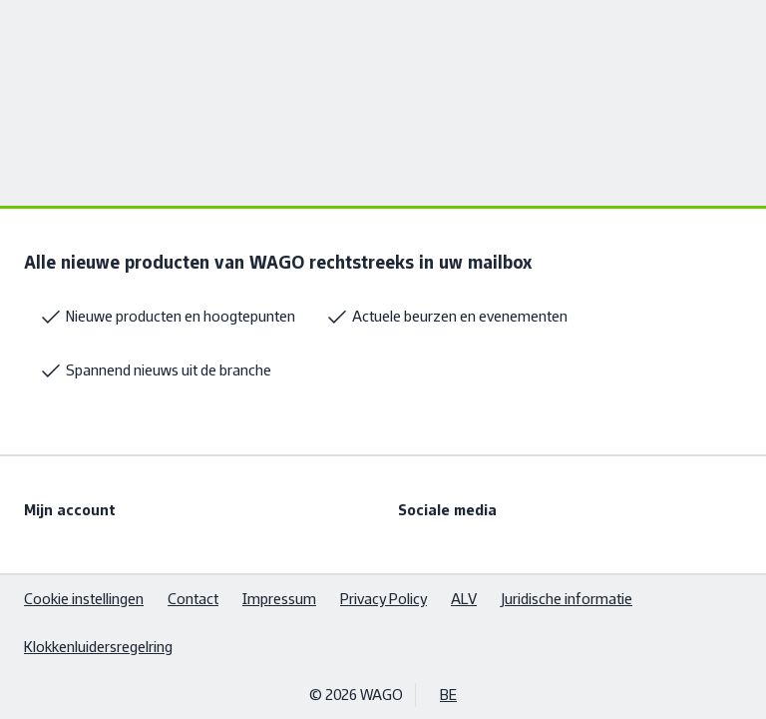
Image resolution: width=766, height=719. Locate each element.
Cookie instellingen (84, 598)
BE (448, 694)
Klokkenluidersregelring (98, 646)
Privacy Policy (383, 598)
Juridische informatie (566, 598)
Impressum (279, 598)
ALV (464, 598)
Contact (193, 598)
